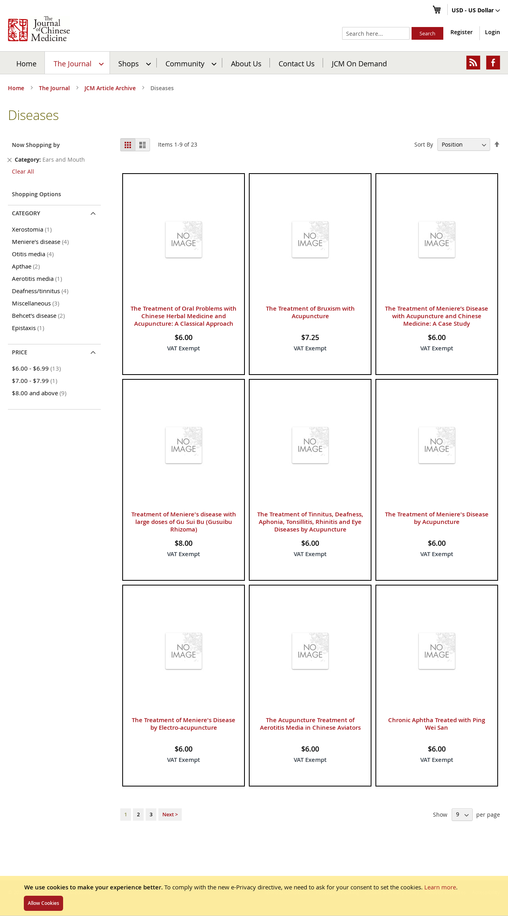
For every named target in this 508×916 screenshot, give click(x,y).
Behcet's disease (39, 315)
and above (40, 393)
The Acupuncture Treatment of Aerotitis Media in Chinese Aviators (310, 724)
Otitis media (34, 254)
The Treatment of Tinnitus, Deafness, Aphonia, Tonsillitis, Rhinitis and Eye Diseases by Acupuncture (310, 521)
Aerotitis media (38, 278)
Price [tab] (19, 352)
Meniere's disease (41, 241)
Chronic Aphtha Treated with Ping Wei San (436, 724)
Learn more (440, 887)
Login (492, 32)
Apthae (27, 266)
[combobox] (376, 33)
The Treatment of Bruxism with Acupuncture (310, 312)
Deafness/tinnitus (41, 291)
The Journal (55, 88)
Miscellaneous (37, 303)
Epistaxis (29, 328)
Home (26, 63)
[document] (254, 896)
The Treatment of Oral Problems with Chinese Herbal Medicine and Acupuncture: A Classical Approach (184, 316)
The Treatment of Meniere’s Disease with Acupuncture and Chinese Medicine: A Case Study (436, 316)
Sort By (423, 144)
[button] (476, 10)
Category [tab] (26, 213)
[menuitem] (78, 63)
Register (461, 32)
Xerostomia (33, 229)
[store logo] (39, 28)
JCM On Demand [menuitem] (359, 63)
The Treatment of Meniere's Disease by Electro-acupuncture (183, 724)
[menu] (254, 63)
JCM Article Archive (111, 88)
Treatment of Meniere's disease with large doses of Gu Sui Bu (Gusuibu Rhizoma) (183, 521)
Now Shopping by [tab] (36, 145)
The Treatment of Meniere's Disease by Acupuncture (437, 518)
